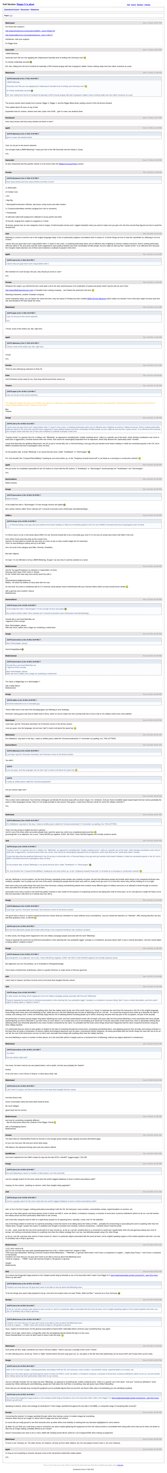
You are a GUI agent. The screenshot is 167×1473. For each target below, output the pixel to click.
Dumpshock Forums (11, 9)
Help (128, 5)
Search (133, 5)
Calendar (147, 5)
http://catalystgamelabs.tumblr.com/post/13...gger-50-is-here (134, 1275)
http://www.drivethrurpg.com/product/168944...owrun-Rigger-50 (30, 31)
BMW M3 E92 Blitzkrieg (96, 299)
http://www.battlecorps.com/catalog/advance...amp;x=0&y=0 (28, 35)
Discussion (25, 9)
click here (120, 1465)
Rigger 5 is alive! (25, 4)
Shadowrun (35, 9)
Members (140, 5)
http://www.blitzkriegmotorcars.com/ (19, 290)
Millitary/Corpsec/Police (68, 164)
